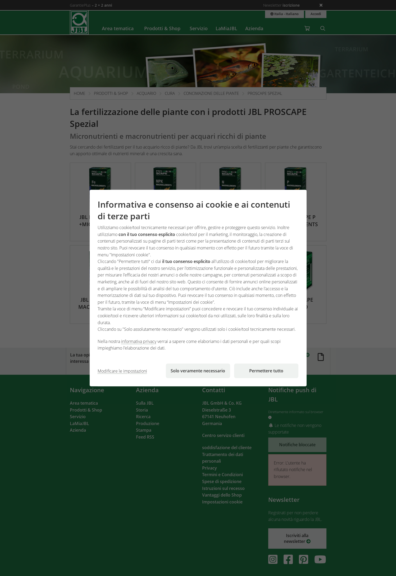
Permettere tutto (266, 371)
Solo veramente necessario (198, 371)
